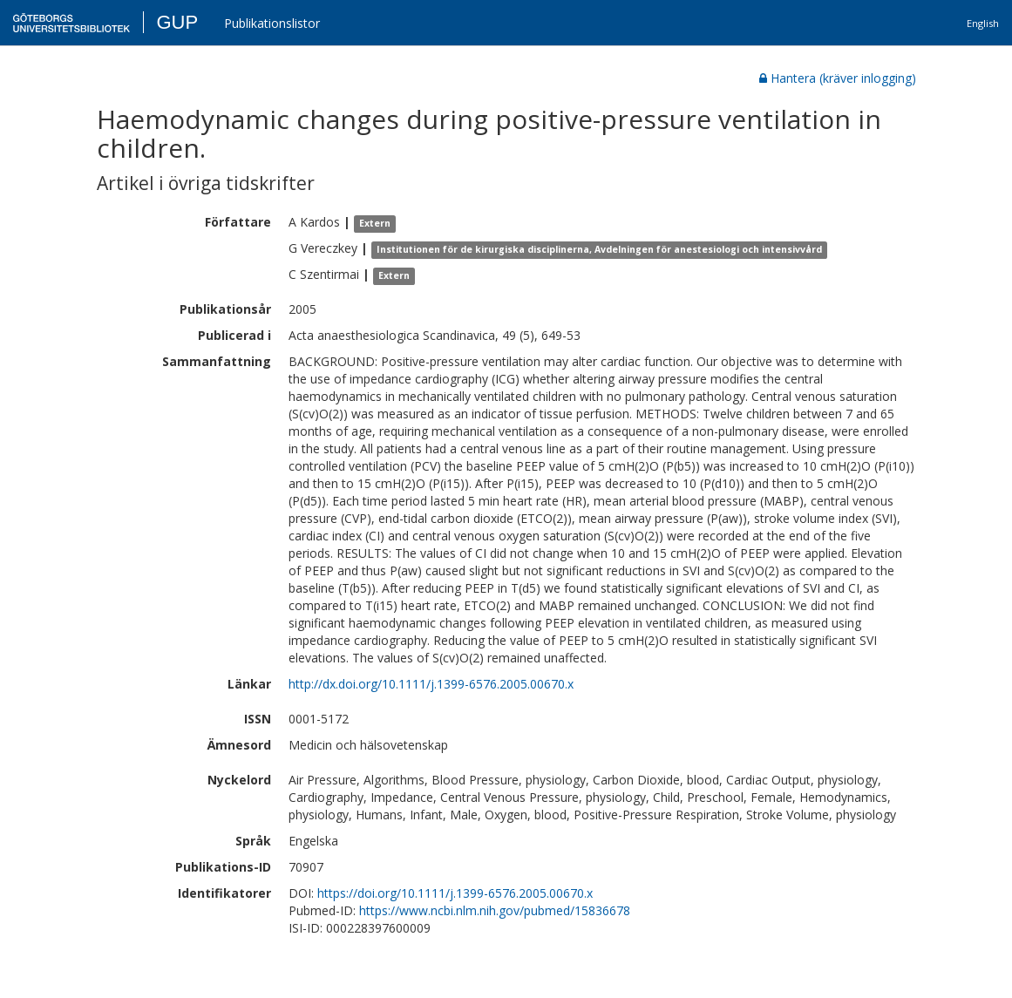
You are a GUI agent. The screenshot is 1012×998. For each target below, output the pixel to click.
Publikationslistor (272, 23)
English (983, 23)
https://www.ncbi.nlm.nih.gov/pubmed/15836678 (494, 910)
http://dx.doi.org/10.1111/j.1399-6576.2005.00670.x (431, 684)
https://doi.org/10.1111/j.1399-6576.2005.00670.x (455, 893)
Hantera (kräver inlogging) (837, 78)
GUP (177, 22)
